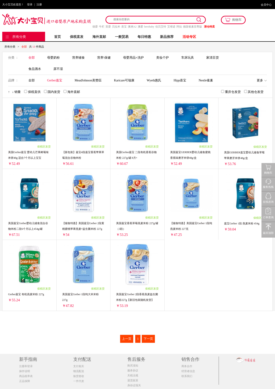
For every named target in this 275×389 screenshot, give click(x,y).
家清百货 (212, 57)
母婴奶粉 (53, 57)
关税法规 (132, 375)
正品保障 (24, 381)
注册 (39, 4)
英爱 (108, 26)
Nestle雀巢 (206, 80)
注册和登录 (26, 366)
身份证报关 (134, 385)
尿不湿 (58, 69)
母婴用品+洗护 (133, 57)
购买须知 (132, 365)
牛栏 (101, 26)
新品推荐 (167, 37)
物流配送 (78, 371)
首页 (57, 37)
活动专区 (189, 37)
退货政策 (132, 380)
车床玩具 (187, 57)
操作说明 (24, 371)
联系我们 (186, 376)
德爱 (95, 26)
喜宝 (124, 26)
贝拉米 (116, 26)
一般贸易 (121, 37)
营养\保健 (104, 57)
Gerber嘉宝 (54, 80)
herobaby (149, 26)
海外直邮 (99, 37)
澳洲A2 (132, 26)
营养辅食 (78, 57)
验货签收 (78, 376)
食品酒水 (34, 69)
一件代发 (78, 381)
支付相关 (78, 366)
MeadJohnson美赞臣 (88, 80)
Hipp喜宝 (180, 80)
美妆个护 (162, 57)
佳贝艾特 (160, 26)
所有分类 (19, 37)
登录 (29, 4)
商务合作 (186, 366)
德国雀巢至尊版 (192, 26)
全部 (31, 57)
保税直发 (76, 37)
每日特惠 (144, 37)
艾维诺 (171, 26)
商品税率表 (26, 376)
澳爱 (140, 26)
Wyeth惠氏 (154, 80)
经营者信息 (188, 371)
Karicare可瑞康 (124, 80)
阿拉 (179, 26)
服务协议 (132, 370)
